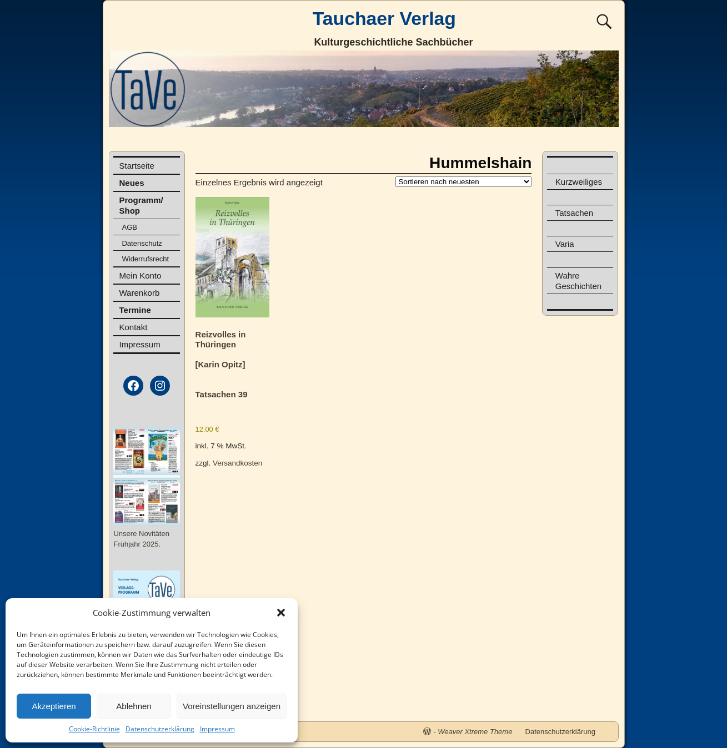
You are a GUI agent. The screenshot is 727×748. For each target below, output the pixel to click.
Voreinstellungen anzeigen (231, 706)
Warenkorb (139, 292)
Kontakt (133, 327)
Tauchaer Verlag (384, 18)
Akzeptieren (54, 706)
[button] (281, 612)
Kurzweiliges (578, 181)
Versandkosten (237, 463)
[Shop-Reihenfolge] (463, 181)
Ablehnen (133, 706)
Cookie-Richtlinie (94, 729)
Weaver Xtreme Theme (475, 731)
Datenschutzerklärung (160, 729)
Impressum (217, 729)
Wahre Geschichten (578, 281)
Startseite (136, 165)
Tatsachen (574, 213)
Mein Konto (140, 275)
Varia (564, 244)
